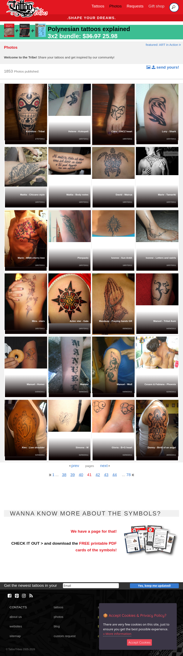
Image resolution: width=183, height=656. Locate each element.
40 (81, 475)
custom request (65, 636)
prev (74, 465)
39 (72, 475)
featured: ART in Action (163, 44)
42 (98, 475)
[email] (91, 585)
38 (64, 475)
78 (130, 475)
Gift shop (157, 6)
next (105, 465)
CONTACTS (18, 607)
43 (106, 475)
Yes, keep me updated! (154, 586)
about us (16, 616)
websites (16, 626)
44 (114, 475)
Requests (135, 6)
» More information (117, 634)
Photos (115, 6)
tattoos (58, 607)
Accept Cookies (139, 642)
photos (58, 616)
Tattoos (98, 6)
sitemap (15, 636)
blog (57, 626)
